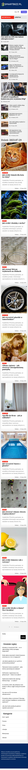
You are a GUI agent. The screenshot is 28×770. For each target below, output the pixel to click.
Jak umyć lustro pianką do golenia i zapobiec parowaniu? (11, 707)
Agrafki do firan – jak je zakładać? (12, 416)
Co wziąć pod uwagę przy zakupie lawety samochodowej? (16, 75)
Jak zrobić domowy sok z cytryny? (12, 561)
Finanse (4, 721)
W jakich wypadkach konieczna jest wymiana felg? (13, 98)
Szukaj (4, 634)
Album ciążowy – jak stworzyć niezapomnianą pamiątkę (12, 367)
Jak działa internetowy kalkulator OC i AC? (15, 114)
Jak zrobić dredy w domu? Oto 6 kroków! (13, 609)
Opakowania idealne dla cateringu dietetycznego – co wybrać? (11, 680)
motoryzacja (6, 17)
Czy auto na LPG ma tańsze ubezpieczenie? (12, 38)
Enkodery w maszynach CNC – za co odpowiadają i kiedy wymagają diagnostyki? (12, 649)
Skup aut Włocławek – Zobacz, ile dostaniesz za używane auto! (16, 66)
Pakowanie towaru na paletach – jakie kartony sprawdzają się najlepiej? (12, 668)
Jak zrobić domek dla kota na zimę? (13, 176)
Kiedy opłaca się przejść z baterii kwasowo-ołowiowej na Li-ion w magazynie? (13, 656)
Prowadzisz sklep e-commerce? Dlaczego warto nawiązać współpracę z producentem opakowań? (13, 700)
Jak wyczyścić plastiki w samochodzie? (12, 318)
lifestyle (18, 17)
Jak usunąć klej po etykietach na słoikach (11, 270)
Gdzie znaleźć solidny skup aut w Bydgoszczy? (16, 105)
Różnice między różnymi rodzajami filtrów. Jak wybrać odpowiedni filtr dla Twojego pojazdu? (17, 47)
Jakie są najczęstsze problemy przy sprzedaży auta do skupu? (16, 57)
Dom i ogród (5, 717)
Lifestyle (4, 729)
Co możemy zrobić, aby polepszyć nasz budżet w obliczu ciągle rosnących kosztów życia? (13, 686)
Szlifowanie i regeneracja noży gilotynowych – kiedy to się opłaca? (11, 674)
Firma (3, 725)
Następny (16, 627)
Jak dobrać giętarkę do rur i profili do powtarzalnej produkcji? (12, 662)
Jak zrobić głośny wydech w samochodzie (17, 122)
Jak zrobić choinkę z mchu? (13, 223)
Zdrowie (4, 738)
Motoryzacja (5, 733)
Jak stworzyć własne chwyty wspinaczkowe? (14, 513)
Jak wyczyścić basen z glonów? (11, 465)
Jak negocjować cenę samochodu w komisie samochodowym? (15, 131)
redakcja (16, 188)
